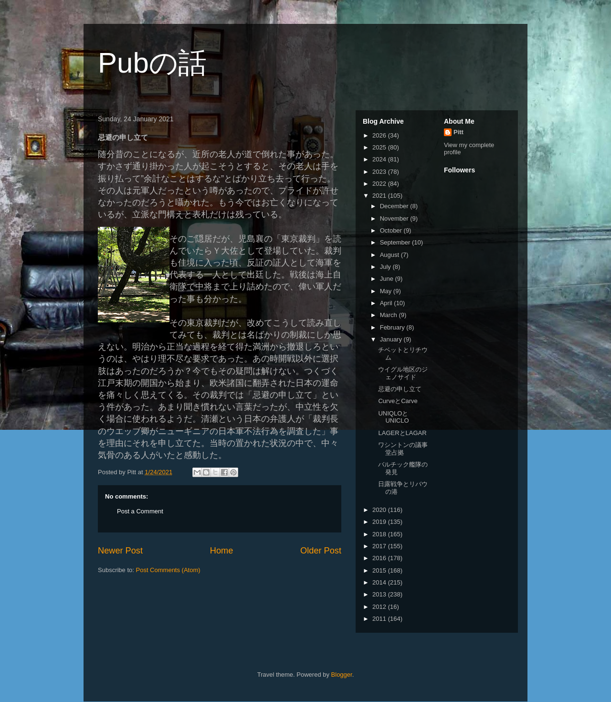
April (387, 303)
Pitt (458, 132)
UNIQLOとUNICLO (393, 417)
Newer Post (120, 550)
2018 (380, 534)
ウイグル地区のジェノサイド (403, 373)
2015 (380, 570)
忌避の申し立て (399, 389)
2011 (380, 618)
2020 (380, 509)
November (395, 218)
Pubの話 (152, 63)
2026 (380, 135)
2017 (380, 546)
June (387, 278)
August (390, 254)
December (395, 206)
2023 (380, 171)
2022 (380, 183)
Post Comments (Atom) (168, 570)
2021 (380, 195)
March (389, 315)
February (393, 327)
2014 (380, 582)
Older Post (320, 550)
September (396, 242)
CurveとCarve (397, 400)
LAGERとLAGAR (402, 432)
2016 (380, 558)
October (392, 230)
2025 (380, 147)
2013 (380, 594)
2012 (380, 606)
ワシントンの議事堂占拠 (403, 448)
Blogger (341, 674)
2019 (380, 521)
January (392, 339)
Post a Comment (140, 511)
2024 (380, 159)
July (386, 266)
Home (221, 550)
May (386, 291)
